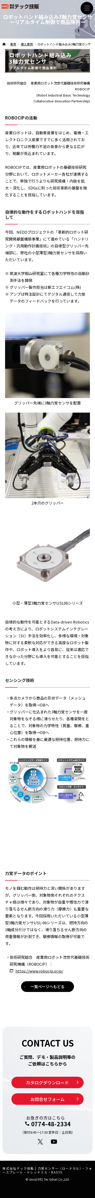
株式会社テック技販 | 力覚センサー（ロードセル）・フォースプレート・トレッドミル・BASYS (47, 1170)
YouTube (54, 1141)
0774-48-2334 (51, 1123)
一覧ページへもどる (47, 986)
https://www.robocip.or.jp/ (39, 971)
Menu (87, 8)
